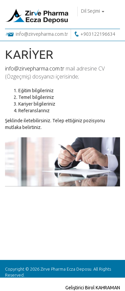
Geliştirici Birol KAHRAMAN (92, 287)
